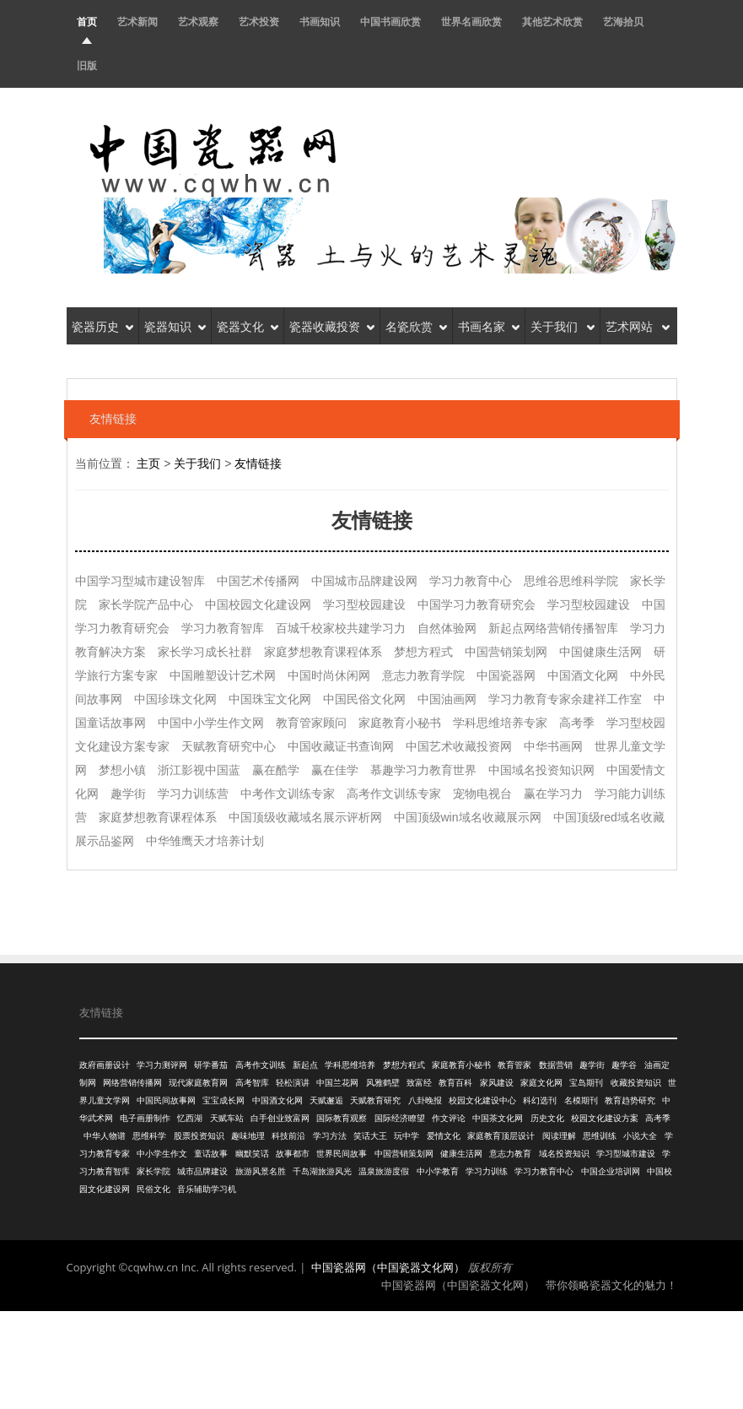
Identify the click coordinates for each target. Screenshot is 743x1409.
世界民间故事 (341, 1153)
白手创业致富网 (280, 1118)
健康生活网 (461, 1153)
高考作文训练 (260, 1065)
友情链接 (258, 463)
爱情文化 (443, 1136)
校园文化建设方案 (604, 1118)
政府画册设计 (104, 1065)
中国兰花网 (337, 1082)
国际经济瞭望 (399, 1118)
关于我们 (562, 325)
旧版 (87, 65)
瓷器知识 (175, 325)
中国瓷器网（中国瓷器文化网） (388, 1267)
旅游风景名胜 (260, 1171)
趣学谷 (624, 1065)
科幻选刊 (540, 1100)
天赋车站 (227, 1118)
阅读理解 (559, 1136)
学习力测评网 (162, 1065)
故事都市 (293, 1153)
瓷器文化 (247, 325)
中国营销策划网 (403, 1153)
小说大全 (640, 1136)
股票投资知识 (199, 1136)
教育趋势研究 (630, 1100)
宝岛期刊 (586, 1082)
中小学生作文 (162, 1153)
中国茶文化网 (497, 1118)
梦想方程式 (404, 1065)
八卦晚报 (425, 1100)
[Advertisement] (372, 1357)
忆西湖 (189, 1118)
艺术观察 (198, 21)
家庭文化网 (541, 1082)
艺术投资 (259, 21)
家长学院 (153, 1171)
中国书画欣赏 (390, 21)
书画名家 (489, 325)
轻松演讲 (293, 1082)
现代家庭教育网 (198, 1082)
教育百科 (455, 1082)
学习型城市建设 (625, 1153)
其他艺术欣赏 (552, 21)
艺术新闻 (137, 21)
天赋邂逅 (326, 1100)
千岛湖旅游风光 (322, 1171)
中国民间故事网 (166, 1100)
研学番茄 (211, 1065)
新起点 (305, 1065)
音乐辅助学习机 (206, 1189)
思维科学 (149, 1136)
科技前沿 (288, 1136)
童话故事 (211, 1153)
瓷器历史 (102, 325)
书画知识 (319, 21)
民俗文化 (153, 1189)
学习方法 (330, 1136)
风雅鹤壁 (383, 1082)
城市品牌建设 (202, 1171)
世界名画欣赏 (471, 21)
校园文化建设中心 (482, 1100)
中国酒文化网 (277, 1100)
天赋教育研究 (375, 1100)
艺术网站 (638, 325)
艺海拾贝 (623, 21)
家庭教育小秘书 (461, 1065)
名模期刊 (581, 1100)
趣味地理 (248, 1136)
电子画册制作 (145, 1118)
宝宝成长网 (223, 1100)
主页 (148, 463)
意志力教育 (510, 1153)
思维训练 (599, 1136)
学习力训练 (487, 1171)
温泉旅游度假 (383, 1171)
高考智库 (252, 1082)
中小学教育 (438, 1171)
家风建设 (497, 1082)
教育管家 (514, 1065)
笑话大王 (370, 1136)
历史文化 (547, 1118)
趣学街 (592, 1065)
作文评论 (449, 1118)
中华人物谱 (104, 1136)
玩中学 (406, 1136)
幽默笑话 (252, 1153)
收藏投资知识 (636, 1082)
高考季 (657, 1118)
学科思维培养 (350, 1065)
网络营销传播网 (132, 1082)
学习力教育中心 (543, 1171)
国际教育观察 (341, 1118)
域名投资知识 (564, 1153)
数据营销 (556, 1065)
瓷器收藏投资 (331, 325)
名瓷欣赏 (416, 325)
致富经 (419, 1082)
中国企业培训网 (610, 1171)
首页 (87, 21)
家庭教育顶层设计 (501, 1136)
